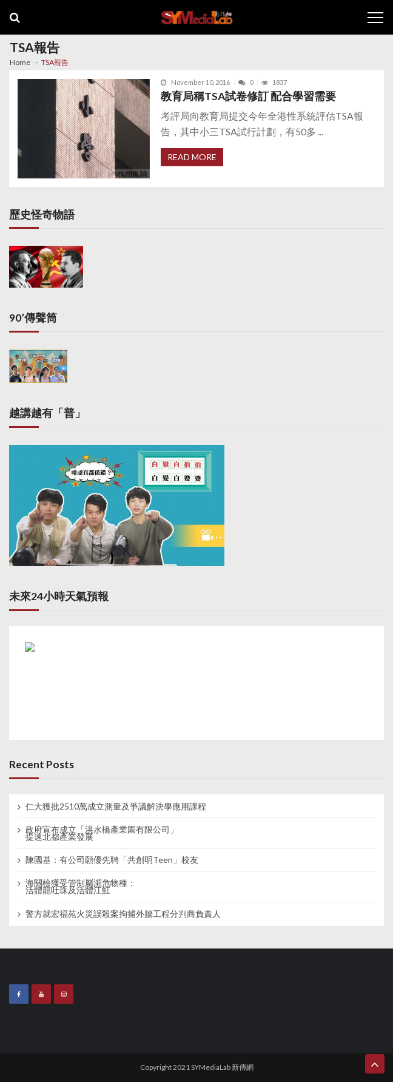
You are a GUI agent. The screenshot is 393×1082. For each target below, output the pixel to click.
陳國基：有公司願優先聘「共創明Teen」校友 (111, 860)
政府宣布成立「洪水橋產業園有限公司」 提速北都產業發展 (101, 833)
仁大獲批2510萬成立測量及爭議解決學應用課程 (115, 806)
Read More (192, 157)
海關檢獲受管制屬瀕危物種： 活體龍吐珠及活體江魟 (80, 886)
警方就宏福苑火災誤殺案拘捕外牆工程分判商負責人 (123, 914)
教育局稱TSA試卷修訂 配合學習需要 (248, 96)
